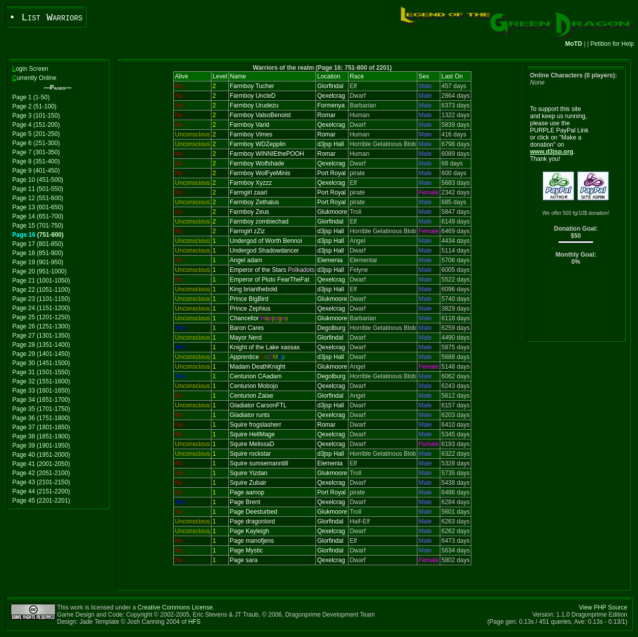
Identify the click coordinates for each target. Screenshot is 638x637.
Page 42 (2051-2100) (41, 473)
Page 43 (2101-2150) (41, 482)
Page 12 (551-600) (37, 198)
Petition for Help (612, 43)
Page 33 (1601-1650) (41, 390)
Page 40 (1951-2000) (41, 454)
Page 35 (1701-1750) (41, 408)
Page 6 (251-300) (36, 143)
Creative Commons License (175, 607)
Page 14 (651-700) (37, 216)
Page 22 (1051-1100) (41, 289)
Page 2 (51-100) (34, 106)
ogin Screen (30, 68)
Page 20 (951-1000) (39, 271)
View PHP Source (603, 607)
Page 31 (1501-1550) (41, 372)
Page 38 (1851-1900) (41, 436)
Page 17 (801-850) (37, 243)
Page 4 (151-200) (36, 124)
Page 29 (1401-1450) (41, 353)
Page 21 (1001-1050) (41, 280)
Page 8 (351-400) (36, 161)
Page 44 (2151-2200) (41, 491)
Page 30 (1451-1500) (41, 363)
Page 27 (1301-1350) (41, 335)
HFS (194, 621)
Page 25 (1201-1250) (41, 317)
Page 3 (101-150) (36, 115)
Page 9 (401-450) (36, 170)
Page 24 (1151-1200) (41, 308)
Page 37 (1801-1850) (41, 427)
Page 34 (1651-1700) (41, 399)
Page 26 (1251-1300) (41, 326)
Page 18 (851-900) (37, 253)
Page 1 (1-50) (30, 97)
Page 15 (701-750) (37, 225)
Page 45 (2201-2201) (41, 500)
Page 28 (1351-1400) (41, 344)
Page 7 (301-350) (36, 152)
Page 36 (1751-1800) (41, 418)
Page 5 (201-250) (36, 133)
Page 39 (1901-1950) (41, 445)
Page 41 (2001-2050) (41, 463)
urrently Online (34, 77)
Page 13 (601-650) (37, 207)
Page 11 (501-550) (37, 188)
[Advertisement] (576, 306)
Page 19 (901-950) (37, 262)
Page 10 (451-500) (37, 179)
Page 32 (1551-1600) (41, 381)
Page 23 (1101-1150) (41, 298)
